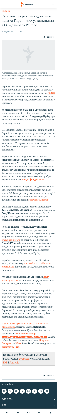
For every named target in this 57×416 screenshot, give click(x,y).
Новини (6, 11)
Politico (51, 93)
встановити (10, 347)
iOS (5, 362)
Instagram (7, 343)
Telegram (43, 340)
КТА (29, 413)
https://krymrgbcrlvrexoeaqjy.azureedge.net (24, 337)
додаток (24, 358)
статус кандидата (11, 240)
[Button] (49, 37)
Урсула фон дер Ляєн (33, 180)
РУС (39, 413)
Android (14, 362)
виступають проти (38, 200)
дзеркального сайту (24, 333)
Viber (18, 343)
